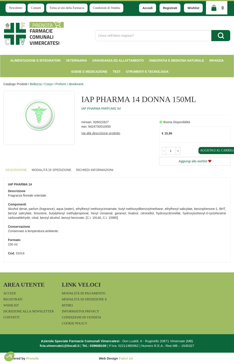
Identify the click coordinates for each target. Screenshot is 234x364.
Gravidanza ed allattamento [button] (118, 60)
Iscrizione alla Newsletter (28, 311)
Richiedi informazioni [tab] (94, 170)
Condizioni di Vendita (106, 8)
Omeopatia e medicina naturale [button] (176, 60)
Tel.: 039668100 (94, 346)
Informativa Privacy (80, 311)
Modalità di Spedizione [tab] (51, 170)
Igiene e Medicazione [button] (89, 71)
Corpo (48, 84)
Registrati (170, 8)
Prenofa (32, 358)
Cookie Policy (74, 323)
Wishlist (193, 8)
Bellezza (36, 84)
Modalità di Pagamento (83, 293)
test (117, 71)
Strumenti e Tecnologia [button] (147, 71)
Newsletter (15, 8)
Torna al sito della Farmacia (67, 8)
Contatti (36, 8)
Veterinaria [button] (76, 60)
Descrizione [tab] (16, 170)
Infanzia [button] (216, 60)
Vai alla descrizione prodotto (100, 133)
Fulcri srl (126, 358)
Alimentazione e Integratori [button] (35, 60)
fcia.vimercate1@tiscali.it (60, 346)
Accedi (147, 8)
